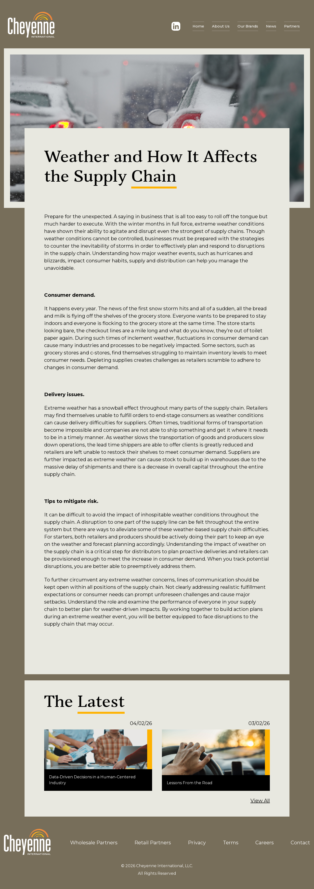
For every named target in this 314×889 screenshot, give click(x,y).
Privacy (197, 843)
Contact (300, 843)
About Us (41, 26)
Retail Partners (152, 843)
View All (260, 801)
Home (19, 26)
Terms (230, 843)
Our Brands (67, 26)
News (90, 26)
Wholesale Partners (94, 843)
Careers (264, 843)
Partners (111, 26)
